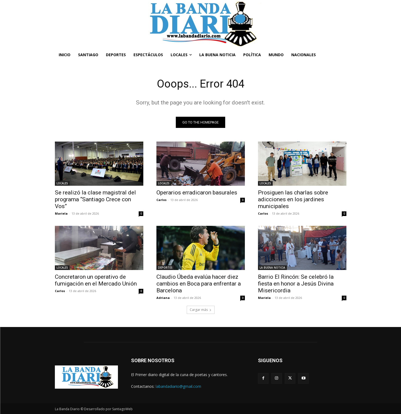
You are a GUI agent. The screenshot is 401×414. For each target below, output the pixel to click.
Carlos (161, 200)
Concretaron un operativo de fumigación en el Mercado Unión (96, 280)
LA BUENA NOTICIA (272, 267)
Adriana (163, 298)
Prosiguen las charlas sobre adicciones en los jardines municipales (293, 199)
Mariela (61, 213)
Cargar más (201, 309)
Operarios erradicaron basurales (196, 192)
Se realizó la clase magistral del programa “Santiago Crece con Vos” (95, 199)
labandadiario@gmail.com (178, 386)
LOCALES (62, 183)
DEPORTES (165, 267)
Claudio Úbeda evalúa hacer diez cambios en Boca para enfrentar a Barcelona (198, 284)
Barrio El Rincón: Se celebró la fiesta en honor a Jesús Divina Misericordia (296, 284)
